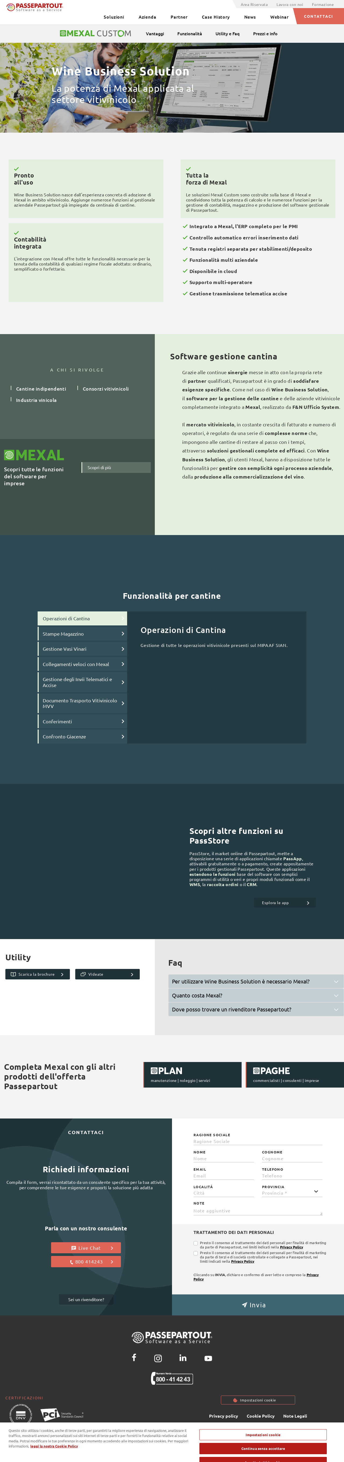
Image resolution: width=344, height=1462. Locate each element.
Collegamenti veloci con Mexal (76, 664)
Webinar (279, 17)
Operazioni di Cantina (66, 618)
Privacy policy (223, 1416)
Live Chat (92, 1248)
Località (203, 1187)
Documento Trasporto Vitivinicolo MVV (80, 703)
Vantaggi (155, 33)
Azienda (147, 17)
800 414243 (91, 1262)
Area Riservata (254, 4)
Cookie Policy (261, 1416)
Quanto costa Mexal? (197, 995)
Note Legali (295, 1416)
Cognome (272, 1152)
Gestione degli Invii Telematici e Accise (77, 682)
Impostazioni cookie (258, 1400)
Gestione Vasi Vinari (65, 649)
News (250, 17)
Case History (216, 17)
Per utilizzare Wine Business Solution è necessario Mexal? (241, 981)
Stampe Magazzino (63, 633)
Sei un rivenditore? (86, 1299)
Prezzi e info (265, 33)
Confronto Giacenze (64, 736)
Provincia (273, 1187)
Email (200, 1169)
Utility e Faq (228, 33)
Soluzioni (114, 17)
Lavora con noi (290, 4)
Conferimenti (57, 721)
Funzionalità (189, 33)
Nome (200, 1152)
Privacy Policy (291, 1247)
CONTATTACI (318, 16)
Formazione (323, 4)
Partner (179, 17)
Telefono (272, 1169)
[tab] (256, 981)
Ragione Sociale (212, 1135)
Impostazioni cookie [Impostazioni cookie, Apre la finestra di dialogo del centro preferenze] (263, 1444)
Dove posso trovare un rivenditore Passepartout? (231, 1009)
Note (199, 1203)
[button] (258, 1304)
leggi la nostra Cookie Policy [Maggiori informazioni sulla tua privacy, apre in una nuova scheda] (54, 1455)
